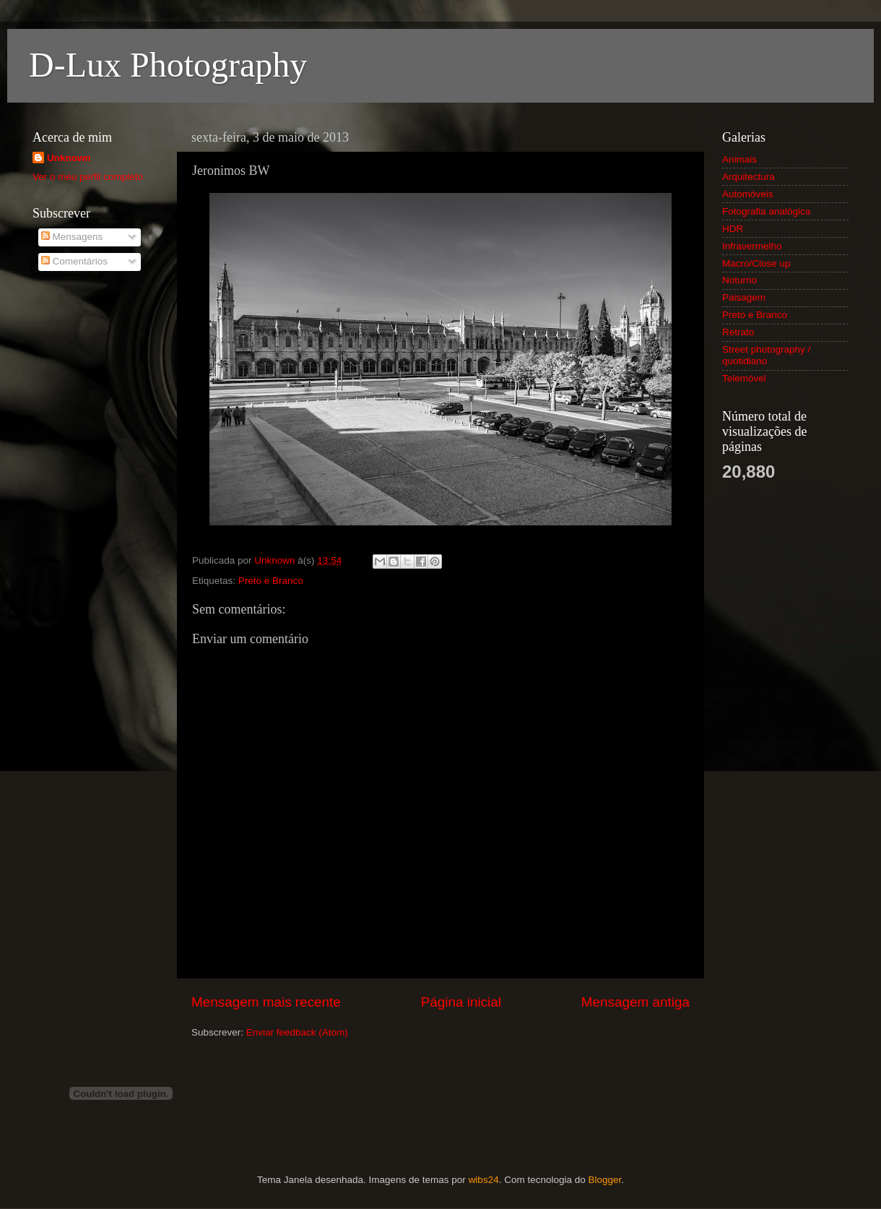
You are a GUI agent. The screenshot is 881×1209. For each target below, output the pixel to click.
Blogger (604, 1179)
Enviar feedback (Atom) (297, 1032)
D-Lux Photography (168, 65)
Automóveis (747, 194)
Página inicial (461, 1002)
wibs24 (484, 1179)
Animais (739, 159)
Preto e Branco (270, 580)
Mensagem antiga (635, 1002)
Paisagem (743, 297)
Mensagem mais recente (266, 1002)
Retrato (738, 332)
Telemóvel (744, 378)
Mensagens (72, 236)
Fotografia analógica (766, 211)
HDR (732, 228)
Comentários (74, 261)
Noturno (739, 280)
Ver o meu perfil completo (87, 176)
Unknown (69, 157)
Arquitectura (748, 176)
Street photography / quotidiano (766, 355)
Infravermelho (752, 246)
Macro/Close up (756, 263)
